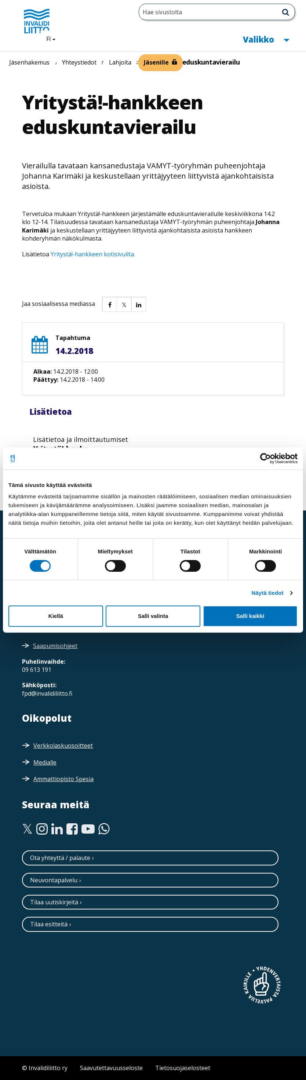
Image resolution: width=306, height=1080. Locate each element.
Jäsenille (156, 62)
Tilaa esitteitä (49, 924)
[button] (109, 304)
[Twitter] (27, 829)
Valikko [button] (266, 39)
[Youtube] (88, 829)
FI (53, 38)
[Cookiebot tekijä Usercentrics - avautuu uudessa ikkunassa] (265, 458)
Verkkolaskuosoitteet (63, 746)
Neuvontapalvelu (53, 880)
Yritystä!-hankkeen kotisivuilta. (93, 254)
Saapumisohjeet (55, 646)
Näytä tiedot (268, 593)
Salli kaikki (250, 616)
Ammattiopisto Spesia (63, 779)
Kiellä (55, 616)
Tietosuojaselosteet (182, 1068)
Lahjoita (120, 62)
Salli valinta (153, 616)
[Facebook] (72, 829)
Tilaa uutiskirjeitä (54, 902)
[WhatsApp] (104, 829)
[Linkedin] (57, 829)
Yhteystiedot (79, 62)
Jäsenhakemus (29, 62)
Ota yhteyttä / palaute (60, 858)
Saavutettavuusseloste (111, 1068)
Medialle (45, 762)
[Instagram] (42, 829)
